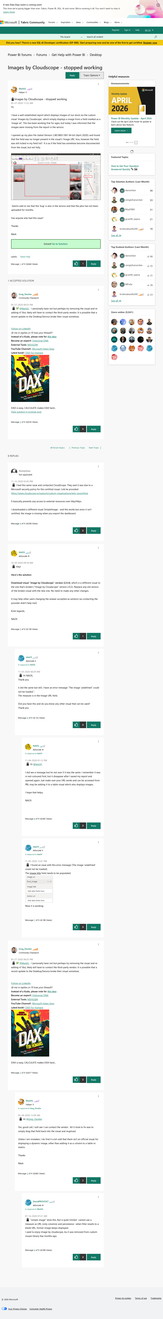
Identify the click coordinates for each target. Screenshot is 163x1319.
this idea (51, 336)
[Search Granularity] (71, 37)
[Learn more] (121, 130)
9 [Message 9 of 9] (20, 523)
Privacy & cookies (123, 1298)
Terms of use (141, 1298)
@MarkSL (24, 308)
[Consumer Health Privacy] (40, 1309)
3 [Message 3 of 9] (27, 1173)
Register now (150, 42)
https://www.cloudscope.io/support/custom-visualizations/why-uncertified (49, 493)
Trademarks (156, 1298)
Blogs (106, 22)
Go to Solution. (60, 243)
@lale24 (37, 764)
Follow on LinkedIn (21, 328)
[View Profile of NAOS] (22, 552)
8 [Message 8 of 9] (34, 818)
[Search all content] (122, 37)
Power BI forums (20, 54)
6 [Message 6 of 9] (27, 717)
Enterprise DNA (40, 340)
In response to (26, 664)
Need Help (25, 257)
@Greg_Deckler (34, 1119)
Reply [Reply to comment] (93, 429)
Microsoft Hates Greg (43, 348)
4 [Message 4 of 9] (34, 1250)
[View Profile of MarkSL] (22, 88)
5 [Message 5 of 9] (20, 629)
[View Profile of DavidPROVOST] (41, 1201)
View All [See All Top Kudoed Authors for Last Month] (116, 301)
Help (137, 30)
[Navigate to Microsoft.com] (8, 22)
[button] (72, 75)
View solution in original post (26, 411)
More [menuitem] (117, 22)
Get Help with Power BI (68, 54)
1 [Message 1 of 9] (20, 264)
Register (115, 30)
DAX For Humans (34, 352)
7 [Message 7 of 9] (34, 920)
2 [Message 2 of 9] (20, 422)
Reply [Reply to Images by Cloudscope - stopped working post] (93, 263)
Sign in (127, 30)
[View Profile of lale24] (29, 657)
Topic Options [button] (91, 75)
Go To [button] (148, 30)
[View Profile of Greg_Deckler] (25, 294)
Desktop (96, 54)
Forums (51, 22)
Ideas (78, 22)
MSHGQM (32, 344)
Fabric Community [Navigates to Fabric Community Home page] (33, 22)
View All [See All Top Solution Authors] (116, 235)
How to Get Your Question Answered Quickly (125, 167)
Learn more (9, 11)
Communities (92, 22)
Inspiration (65, 22)
